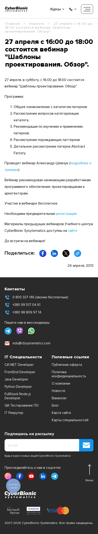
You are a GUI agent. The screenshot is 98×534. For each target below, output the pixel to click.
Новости (58, 391)
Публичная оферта (67, 365)
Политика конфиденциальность (69, 374)
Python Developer (18, 387)
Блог (55, 405)
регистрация (66, 213)
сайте (72, 230)
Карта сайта (61, 413)
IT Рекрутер (14, 413)
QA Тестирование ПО (22, 405)
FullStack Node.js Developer (18, 396)
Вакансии (59, 398)
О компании (61, 383)
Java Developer (16, 379)
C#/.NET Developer (19, 365)
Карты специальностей (70, 420)
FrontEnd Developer (20, 372)
